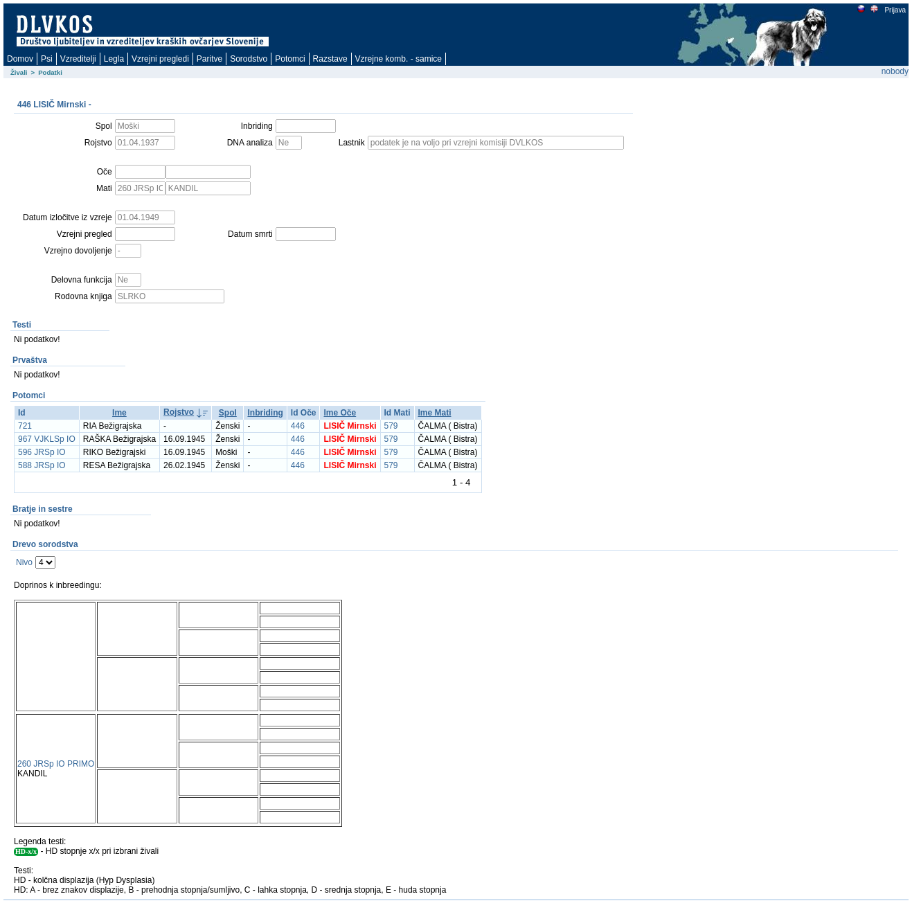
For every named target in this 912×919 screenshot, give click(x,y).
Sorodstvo (248, 59)
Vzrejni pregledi (160, 59)
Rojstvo (178, 412)
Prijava (895, 10)
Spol (228, 413)
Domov (20, 59)
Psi (47, 59)
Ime (119, 413)
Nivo (24, 562)
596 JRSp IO (42, 452)
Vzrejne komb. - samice (398, 59)
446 (298, 426)
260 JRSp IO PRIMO (55, 764)
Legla (114, 59)
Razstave (330, 59)
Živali (19, 72)
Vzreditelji (78, 59)
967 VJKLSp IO (46, 439)
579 (391, 426)
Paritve (209, 59)
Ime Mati (434, 413)
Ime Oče (339, 413)
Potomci (290, 59)
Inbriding (265, 413)
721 (25, 426)
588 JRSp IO (42, 465)
